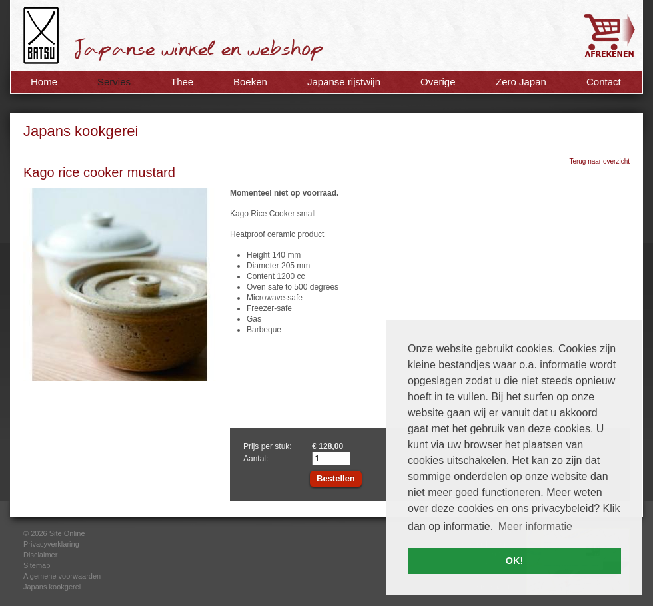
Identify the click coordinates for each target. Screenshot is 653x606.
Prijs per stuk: (267, 446)
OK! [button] (514, 560)
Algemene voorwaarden (62, 576)
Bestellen (336, 478)
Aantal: (255, 458)
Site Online (67, 533)
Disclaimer (40, 555)
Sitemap (36, 565)
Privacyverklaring (51, 544)
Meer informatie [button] (535, 526)
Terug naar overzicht (599, 161)
